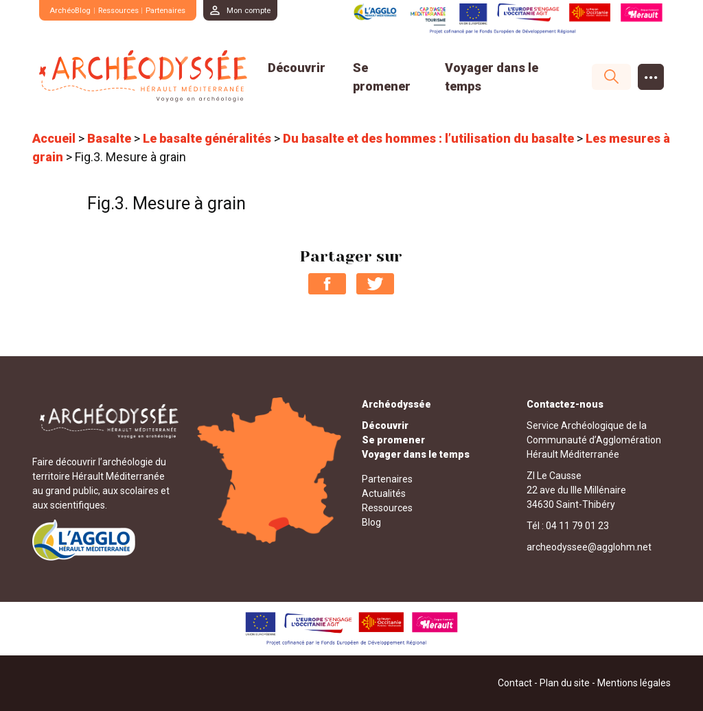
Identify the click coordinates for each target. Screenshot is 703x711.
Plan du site (565, 682)
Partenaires (182, 10)
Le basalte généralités (207, 138)
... (651, 73)
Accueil (54, 138)
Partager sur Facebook (327, 283)
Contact (515, 682)
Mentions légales (634, 682)
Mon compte (271, 10)
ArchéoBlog (73, 10)
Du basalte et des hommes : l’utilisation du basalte (428, 138)
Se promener (393, 439)
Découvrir (296, 67)
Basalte (109, 138)
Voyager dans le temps (416, 453)
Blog (371, 521)
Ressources (128, 10)
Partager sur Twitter (375, 283)
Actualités (384, 492)
